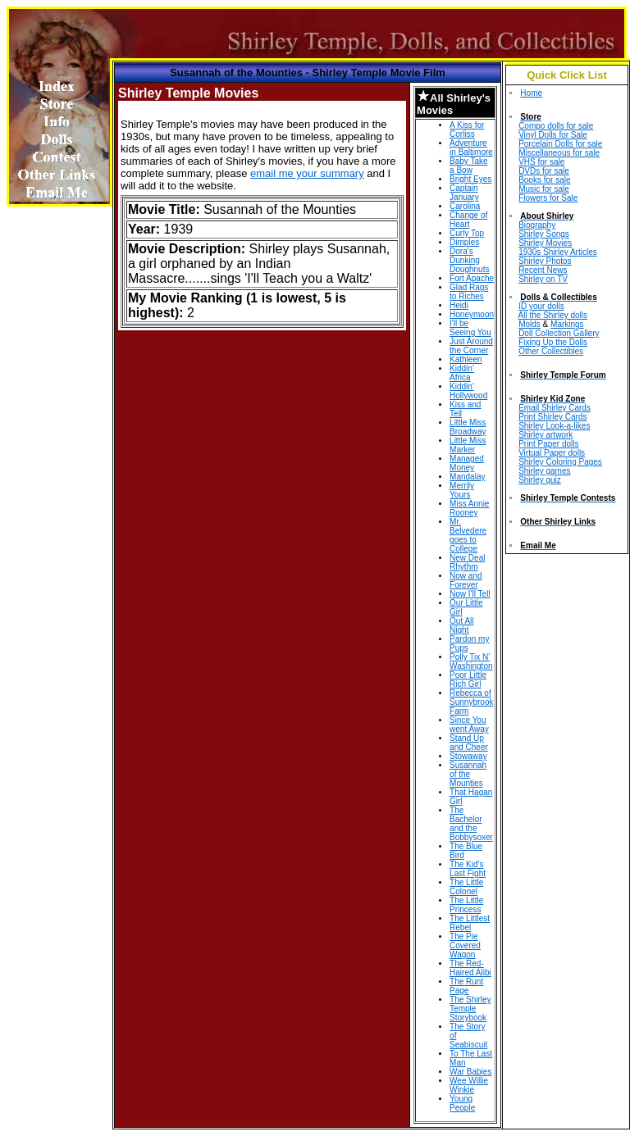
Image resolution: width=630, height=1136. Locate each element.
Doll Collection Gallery (558, 333)
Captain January (464, 193)
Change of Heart (468, 220)
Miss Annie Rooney (469, 508)
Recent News (542, 270)
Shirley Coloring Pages (560, 461)
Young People (462, 1103)
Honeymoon (472, 314)
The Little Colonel (466, 887)
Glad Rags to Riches (469, 292)
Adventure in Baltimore (471, 148)
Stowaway (468, 756)
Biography (536, 224)
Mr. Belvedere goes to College (468, 535)
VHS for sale (541, 161)
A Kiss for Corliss (467, 129)
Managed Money (467, 463)
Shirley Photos (544, 261)
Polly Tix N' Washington (471, 661)
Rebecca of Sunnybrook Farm (471, 702)
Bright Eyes (470, 179)
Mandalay (467, 476)
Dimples (464, 242)
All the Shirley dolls (552, 315)
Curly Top (467, 233)
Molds (529, 324)
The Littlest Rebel (470, 923)
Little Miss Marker (468, 445)
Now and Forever (466, 580)
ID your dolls (541, 306)
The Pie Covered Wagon (465, 945)
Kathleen (466, 359)
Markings (567, 324)
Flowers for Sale (548, 197)
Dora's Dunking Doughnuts (469, 260)
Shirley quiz (539, 479)
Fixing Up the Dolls (552, 342)
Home (531, 93)
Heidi (459, 305)
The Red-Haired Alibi (470, 968)
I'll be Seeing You (470, 328)
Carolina (465, 206)
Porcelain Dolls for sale (560, 143)
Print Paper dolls (548, 443)
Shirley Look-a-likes (554, 425)
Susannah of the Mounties (468, 774)
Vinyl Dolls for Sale (552, 134)
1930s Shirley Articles (557, 252)
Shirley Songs (543, 234)
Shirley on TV (543, 279)
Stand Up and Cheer (469, 743)
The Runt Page (466, 986)
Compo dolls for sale (555, 125)
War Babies (470, 1071)
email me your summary (307, 173)
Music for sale (543, 188)
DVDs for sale (543, 170)
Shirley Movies (545, 243)
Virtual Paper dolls (551, 452)
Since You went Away (469, 725)
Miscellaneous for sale (559, 152)
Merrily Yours (462, 490)
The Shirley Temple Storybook (470, 1008)
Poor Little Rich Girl (468, 679)
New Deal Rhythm (467, 562)
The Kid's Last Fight (468, 869)
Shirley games (544, 470)
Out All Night (461, 625)
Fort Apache (472, 278)
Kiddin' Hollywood (468, 391)
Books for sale (544, 179)
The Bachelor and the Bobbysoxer (471, 824)
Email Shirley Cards (554, 407)
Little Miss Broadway (468, 427)
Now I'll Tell (470, 593)
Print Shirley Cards (552, 416)
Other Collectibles (550, 351)
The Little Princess (466, 905)
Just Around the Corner (471, 346)
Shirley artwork (545, 434)
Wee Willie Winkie (469, 1085)
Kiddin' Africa (462, 373)
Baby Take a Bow (469, 166)
